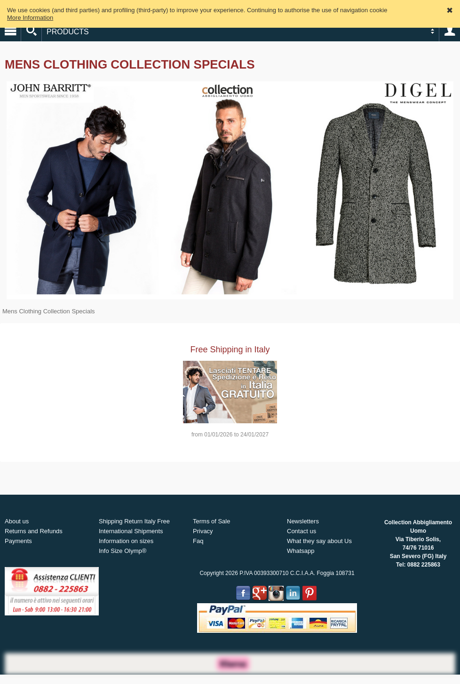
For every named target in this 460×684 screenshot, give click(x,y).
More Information (30, 17)
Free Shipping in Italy (230, 349)
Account (449, 31)
